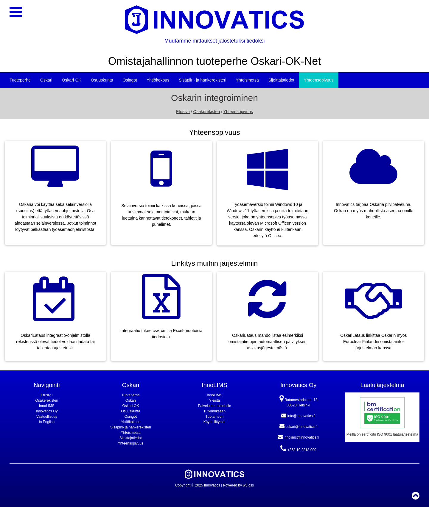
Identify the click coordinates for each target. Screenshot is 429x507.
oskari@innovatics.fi (298, 426)
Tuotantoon (214, 416)
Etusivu (183, 111)
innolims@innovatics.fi (298, 436)
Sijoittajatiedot (281, 80)
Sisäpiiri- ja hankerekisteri (202, 80)
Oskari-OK (71, 80)
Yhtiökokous (158, 80)
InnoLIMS (46, 406)
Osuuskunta (102, 80)
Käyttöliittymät (214, 422)
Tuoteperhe (20, 80)
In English (47, 422)
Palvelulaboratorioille (214, 406)
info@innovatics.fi (298, 415)
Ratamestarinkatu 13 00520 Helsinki (298, 401)
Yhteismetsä (247, 80)
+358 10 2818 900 (298, 448)
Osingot (130, 80)
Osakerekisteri (206, 111)
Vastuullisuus (46, 416)
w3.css (248, 485)
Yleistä (214, 400)
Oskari (46, 80)
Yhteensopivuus (319, 80)
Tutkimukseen (214, 411)
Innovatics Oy (46, 411)
